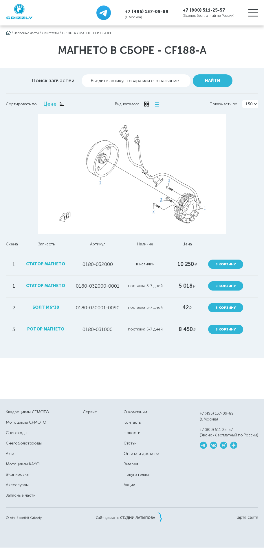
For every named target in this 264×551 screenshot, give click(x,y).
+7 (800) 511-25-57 (204, 10)
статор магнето (45, 264)
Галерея (131, 464)
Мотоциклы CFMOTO (26, 422)
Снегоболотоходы (24, 443)
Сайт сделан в (129, 517)
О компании (135, 411)
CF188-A (69, 33)
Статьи (130, 443)
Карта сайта (247, 517)
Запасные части (26, 33)
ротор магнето (45, 329)
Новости (132, 432)
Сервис (90, 411)
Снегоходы (16, 432)
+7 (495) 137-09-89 (146, 11)
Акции (129, 484)
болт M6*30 (45, 307)
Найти (212, 80)
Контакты (133, 422)
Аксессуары (17, 484)
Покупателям (136, 474)
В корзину (225, 264)
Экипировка (17, 474)
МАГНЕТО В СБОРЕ (95, 33)
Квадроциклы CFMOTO (27, 411)
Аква (10, 453)
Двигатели (50, 33)
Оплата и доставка (142, 453)
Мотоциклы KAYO (23, 464)
